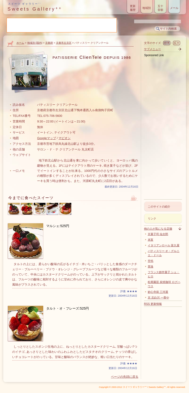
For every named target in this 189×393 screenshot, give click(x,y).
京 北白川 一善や (158, 297)
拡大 (176, 43)
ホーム (20, 42)
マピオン (64, 138)
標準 (167, 43)
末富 (150, 239)
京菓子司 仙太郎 (158, 234)
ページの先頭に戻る (124, 376)
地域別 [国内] (34, 42)
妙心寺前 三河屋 (158, 292)
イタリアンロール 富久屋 (163, 245)
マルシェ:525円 (57, 226)
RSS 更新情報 (153, 304)
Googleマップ (46, 138)
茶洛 (150, 266)
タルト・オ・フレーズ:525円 (67, 308)
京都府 (49, 42)
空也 (150, 261)
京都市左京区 (64, 42)
